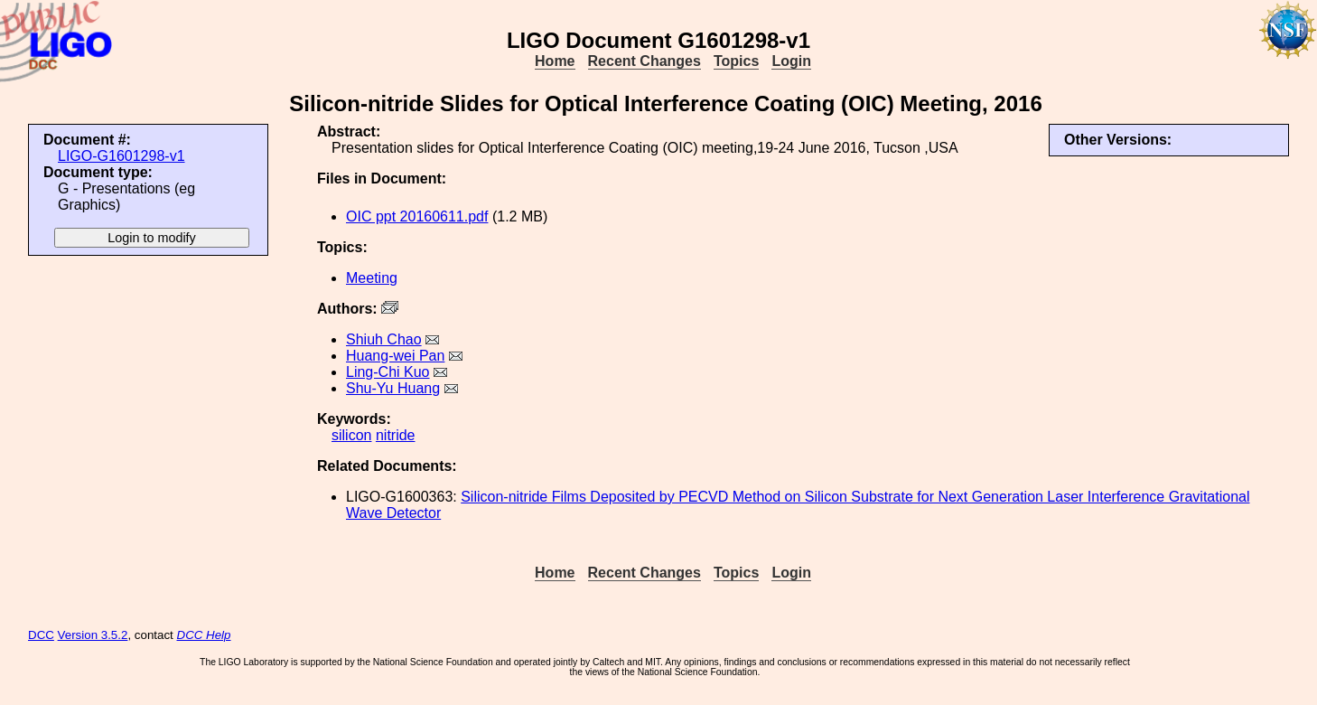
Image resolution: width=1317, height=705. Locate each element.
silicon (351, 435)
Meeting (371, 278)
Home (554, 61)
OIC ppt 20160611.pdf (417, 216)
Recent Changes (644, 61)
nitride (396, 435)
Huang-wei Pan (395, 355)
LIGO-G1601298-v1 (121, 156)
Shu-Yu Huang (393, 388)
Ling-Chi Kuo (388, 372)
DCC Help (204, 635)
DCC (41, 635)
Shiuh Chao (384, 339)
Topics (736, 61)
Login (791, 61)
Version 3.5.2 (93, 635)
